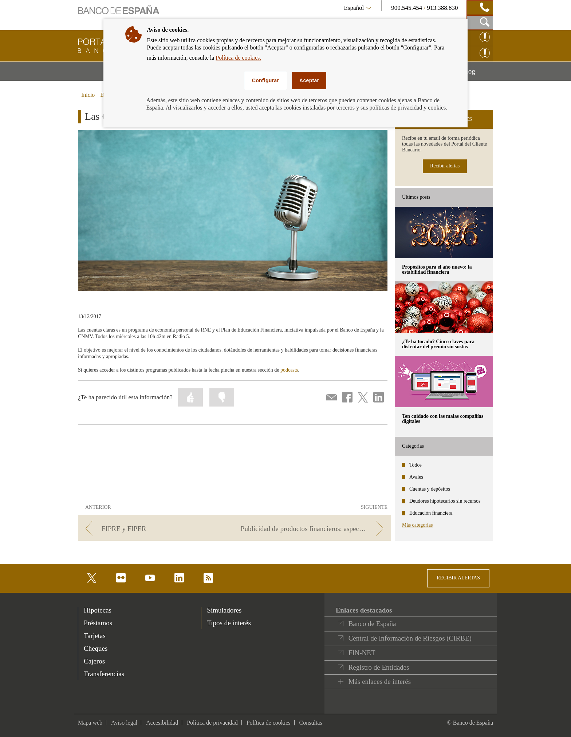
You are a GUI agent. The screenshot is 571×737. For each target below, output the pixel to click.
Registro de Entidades (378, 667)
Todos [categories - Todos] (415, 465)
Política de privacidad (212, 723)
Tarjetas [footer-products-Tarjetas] (95, 635)
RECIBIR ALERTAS (458, 578)
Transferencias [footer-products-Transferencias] (104, 674)
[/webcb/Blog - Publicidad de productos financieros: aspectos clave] (314, 528)
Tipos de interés (229, 623)
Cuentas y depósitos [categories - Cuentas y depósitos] (429, 489)
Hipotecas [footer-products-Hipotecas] (97, 610)
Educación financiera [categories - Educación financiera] (431, 513)
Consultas (310, 723)
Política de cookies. (238, 58)
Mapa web (90, 723)
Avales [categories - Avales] (416, 477)
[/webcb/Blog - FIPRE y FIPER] (155, 528)
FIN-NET (361, 653)
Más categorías (417, 525)
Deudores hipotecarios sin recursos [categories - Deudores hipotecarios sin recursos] (445, 501)
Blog (477, 74)
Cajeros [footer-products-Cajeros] (94, 661)
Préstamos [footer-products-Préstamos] (98, 623)
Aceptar (309, 80)
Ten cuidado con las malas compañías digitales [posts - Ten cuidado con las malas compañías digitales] (442, 418)
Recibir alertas (445, 166)
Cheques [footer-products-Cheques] (95, 648)
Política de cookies (269, 723)
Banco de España (372, 623)
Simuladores (224, 610)
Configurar (265, 80)
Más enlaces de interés (379, 681)
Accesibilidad (162, 723)
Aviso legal (124, 723)
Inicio (88, 95)
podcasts (289, 370)
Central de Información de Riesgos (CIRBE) (410, 638)
